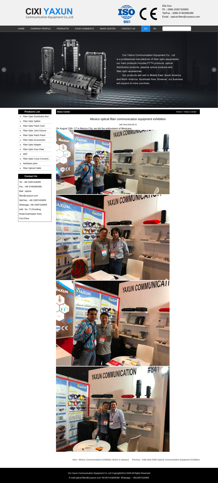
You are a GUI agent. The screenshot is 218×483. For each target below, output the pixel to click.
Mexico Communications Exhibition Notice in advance (104, 459)
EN (145, 28)
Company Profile (41, 28)
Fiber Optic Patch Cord (32, 126)
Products (63, 28)
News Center (108, 28)
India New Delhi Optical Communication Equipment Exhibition (171, 459)
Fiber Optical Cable (30, 168)
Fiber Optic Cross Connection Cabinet (39, 159)
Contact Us (128, 28)
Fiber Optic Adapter (30, 144)
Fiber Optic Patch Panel (32, 135)
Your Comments (84, 28)
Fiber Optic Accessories (32, 140)
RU (154, 28)
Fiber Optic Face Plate (32, 149)
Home (21, 28)
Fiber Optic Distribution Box (34, 116)
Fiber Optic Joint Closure (33, 130)
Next (214, 69)
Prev (4, 69)
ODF (24, 154)
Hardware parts (29, 163)
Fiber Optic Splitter (30, 121)
